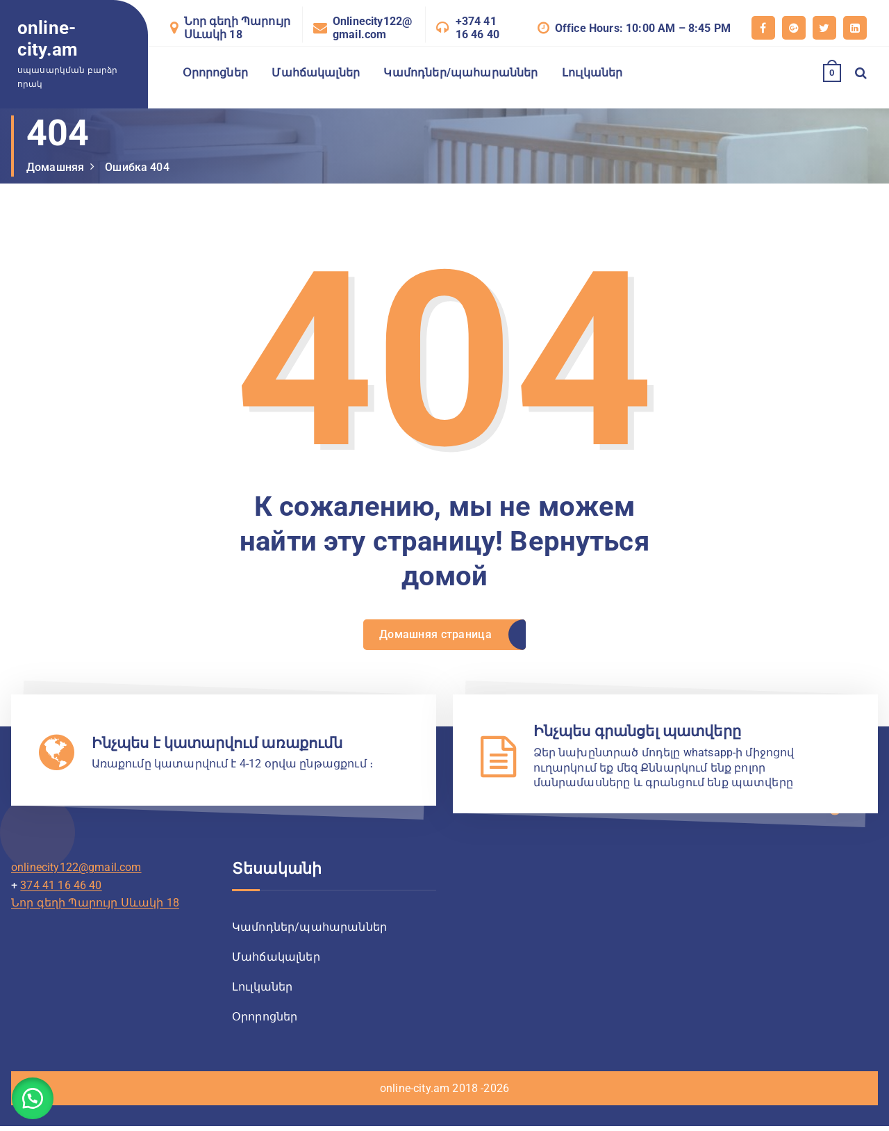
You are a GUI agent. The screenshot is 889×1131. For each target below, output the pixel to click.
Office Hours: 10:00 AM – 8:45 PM (643, 28)
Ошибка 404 (137, 167)
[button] (35, 1096)
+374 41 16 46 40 (477, 28)
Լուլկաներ (592, 72)
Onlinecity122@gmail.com (372, 28)
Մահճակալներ (316, 72)
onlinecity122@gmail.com (76, 870)
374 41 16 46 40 (60, 888)
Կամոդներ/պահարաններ (460, 72)
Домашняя (55, 167)
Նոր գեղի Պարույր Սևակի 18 (237, 28)
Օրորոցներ (215, 72)
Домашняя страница (435, 635)
